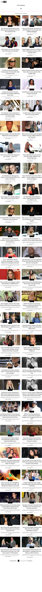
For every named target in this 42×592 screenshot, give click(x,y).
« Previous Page (13, 560)
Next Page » (30, 560)
